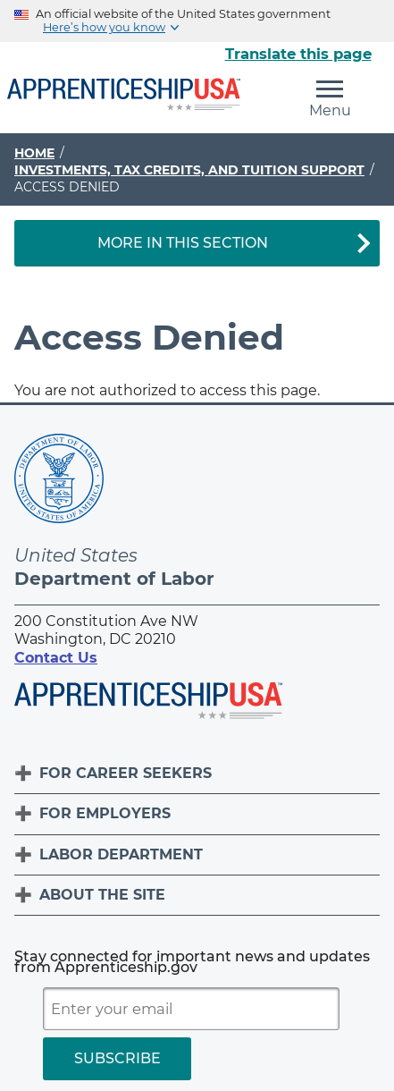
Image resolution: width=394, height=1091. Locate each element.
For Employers (105, 813)
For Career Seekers (125, 773)
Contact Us (55, 657)
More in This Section (182, 242)
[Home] (123, 95)
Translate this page (298, 54)
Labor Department (121, 854)
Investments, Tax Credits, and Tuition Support (189, 170)
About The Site (102, 894)
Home (34, 153)
